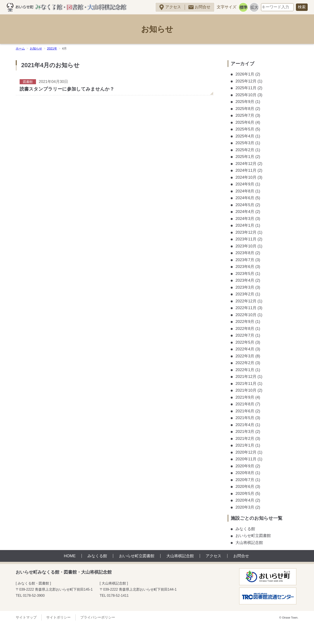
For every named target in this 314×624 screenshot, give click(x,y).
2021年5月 (245, 418)
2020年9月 (245, 466)
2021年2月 (245, 438)
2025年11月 (246, 88)
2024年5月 (245, 205)
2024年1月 (245, 225)
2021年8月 (245, 404)
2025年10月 (246, 95)
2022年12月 (246, 301)
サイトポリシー (58, 617)
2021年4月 (245, 425)
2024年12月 (246, 163)
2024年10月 (246, 177)
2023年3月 (245, 287)
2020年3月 (245, 507)
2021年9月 (245, 397)
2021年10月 (246, 390)
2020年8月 (245, 473)
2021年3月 (245, 431)
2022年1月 (245, 370)
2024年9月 (245, 184)
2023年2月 (245, 294)
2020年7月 (245, 480)
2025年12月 (246, 81)
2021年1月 (245, 445)
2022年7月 (245, 335)
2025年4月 (245, 136)
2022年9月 (245, 321)
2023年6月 (245, 266)
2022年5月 (245, 342)
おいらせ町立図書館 (253, 535)
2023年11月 (246, 239)
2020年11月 (246, 459)
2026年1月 (245, 74)
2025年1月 (245, 156)
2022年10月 (246, 315)
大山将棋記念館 (249, 542)
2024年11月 (246, 170)
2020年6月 (245, 486)
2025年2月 (245, 150)
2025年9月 (245, 101)
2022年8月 (245, 328)
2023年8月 (245, 253)
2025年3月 (245, 143)
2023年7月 (245, 260)
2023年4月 (245, 280)
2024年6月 (245, 198)
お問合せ (202, 7)
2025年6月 (245, 122)
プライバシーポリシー (97, 617)
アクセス (173, 7)
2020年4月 (245, 500)
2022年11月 (246, 308)
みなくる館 (245, 529)
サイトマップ (26, 617)
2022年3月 (245, 356)
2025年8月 (245, 108)
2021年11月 (246, 383)
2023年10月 (246, 246)
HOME (70, 556)
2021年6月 (245, 411)
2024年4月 (245, 211)
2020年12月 (246, 452)
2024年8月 (245, 191)
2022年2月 (245, 363)
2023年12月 (246, 232)
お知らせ (36, 48)
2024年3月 (245, 218)
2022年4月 (245, 349)
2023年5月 (245, 273)
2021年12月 (246, 376)
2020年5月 (245, 493)
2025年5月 (245, 129)
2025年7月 (245, 115)
